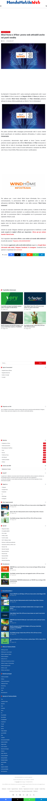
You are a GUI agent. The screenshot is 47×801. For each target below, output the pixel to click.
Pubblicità (35, 791)
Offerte (3, 461)
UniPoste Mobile (4, 769)
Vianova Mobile (4, 755)
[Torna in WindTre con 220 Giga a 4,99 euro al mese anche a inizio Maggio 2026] (5, 507)
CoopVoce (3, 721)
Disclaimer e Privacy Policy (15, 791)
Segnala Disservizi (6, 372)
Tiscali (2, 724)
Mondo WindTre (5, 551)
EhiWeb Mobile (4, 760)
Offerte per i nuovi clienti (6, 652)
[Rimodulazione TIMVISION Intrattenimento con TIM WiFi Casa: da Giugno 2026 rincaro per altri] (5, 582)
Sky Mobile (3, 717)
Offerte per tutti (4, 649)
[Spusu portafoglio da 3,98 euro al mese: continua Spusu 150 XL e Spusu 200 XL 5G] (5, 641)
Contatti (3, 377)
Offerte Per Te (4, 658)
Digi (2, 735)
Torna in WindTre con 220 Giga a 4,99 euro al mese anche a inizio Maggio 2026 (27, 505)
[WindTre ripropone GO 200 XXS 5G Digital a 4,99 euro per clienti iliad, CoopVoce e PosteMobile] (12, 318)
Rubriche (21, 788)
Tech (3, 450)
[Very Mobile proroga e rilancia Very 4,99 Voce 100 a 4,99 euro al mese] (35, 318)
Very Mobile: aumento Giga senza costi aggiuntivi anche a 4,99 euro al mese (27, 573)
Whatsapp (4, 496)
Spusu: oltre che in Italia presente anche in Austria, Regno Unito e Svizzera (26, 511)
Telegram (18, 247)
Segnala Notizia (14, 788)
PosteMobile (4, 719)
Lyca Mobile (3, 733)
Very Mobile (3, 715)
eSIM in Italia (5, 535)
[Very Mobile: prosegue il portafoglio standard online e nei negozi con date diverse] (12, 298)
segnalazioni (33, 477)
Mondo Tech (4, 558)
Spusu (2, 728)
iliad (2, 706)
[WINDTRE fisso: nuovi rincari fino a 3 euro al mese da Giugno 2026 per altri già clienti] (5, 569)
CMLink (2, 751)
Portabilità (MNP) (6, 531)
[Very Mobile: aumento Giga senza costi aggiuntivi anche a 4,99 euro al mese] (5, 575)
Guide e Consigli (5, 375)
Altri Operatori (4, 771)
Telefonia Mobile (5, 459)
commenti (19, 250)
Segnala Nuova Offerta (7, 370)
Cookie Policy (42, 788)
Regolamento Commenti (29, 788)
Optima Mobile (4, 742)
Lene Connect (4, 746)
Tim (2, 699)
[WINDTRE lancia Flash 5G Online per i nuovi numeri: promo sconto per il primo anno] (5, 621)
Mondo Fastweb (5, 549)
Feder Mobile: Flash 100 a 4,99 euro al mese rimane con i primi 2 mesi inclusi (27, 613)
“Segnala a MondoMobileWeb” (21, 241)
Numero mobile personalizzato (8, 542)
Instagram (33, 247)
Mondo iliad (4, 553)
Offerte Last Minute (5, 670)
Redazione (4, 788)
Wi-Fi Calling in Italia (6, 540)
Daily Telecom (4, 753)
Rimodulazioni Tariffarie (7, 448)
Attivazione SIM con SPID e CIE (8, 544)
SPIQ (2, 764)
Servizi (3, 452)
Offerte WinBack (4, 656)
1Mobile (3, 737)
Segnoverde (3, 744)
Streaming (3, 685)
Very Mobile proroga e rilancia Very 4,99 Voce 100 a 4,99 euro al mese (26, 518)
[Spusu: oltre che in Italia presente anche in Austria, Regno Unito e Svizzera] (5, 513)
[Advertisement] (23, 19)
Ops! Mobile (3, 762)
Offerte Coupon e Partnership (7, 663)
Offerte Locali (4, 667)
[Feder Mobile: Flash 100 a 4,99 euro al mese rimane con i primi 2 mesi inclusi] (35, 298)
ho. (1, 712)
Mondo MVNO (5, 555)
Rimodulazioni (4, 692)
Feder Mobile (4, 730)
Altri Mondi (4, 457)
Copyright (17, 781)
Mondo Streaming (6, 560)
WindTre (3, 703)
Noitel (2, 726)
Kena (2, 710)
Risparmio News (5, 528)
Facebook (24, 247)
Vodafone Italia (4, 701)
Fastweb (3, 708)
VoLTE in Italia (5, 537)
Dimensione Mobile (5, 739)
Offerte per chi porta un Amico (7, 661)
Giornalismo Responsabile (27, 791)
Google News (5, 489)
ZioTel (3, 41)
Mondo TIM (4, 546)
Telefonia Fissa (5, 455)
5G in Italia (4, 533)
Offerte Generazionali (5, 665)
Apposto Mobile (4, 766)
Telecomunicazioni (6, 445)
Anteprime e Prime (6, 32)
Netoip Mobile (4, 757)
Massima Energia (5, 748)
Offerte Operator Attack (6, 654)
